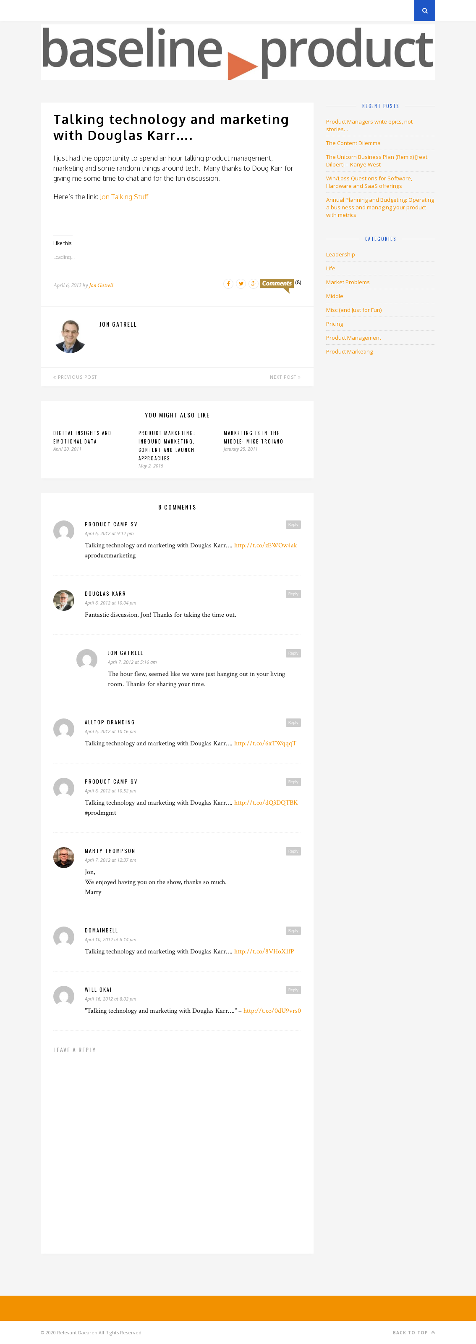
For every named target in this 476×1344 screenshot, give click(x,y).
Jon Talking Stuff (124, 197)
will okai (98, 989)
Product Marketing (349, 351)
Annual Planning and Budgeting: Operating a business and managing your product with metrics (380, 207)
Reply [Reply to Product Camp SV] (293, 524)
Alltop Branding (110, 722)
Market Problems (348, 282)
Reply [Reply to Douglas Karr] (293, 593)
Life (330, 268)
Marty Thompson (110, 850)
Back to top (414, 1332)
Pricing (334, 323)
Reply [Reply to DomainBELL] (293, 930)
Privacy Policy (99, 10)
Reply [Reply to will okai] (293, 989)
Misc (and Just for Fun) (354, 310)
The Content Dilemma (353, 143)
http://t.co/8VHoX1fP (264, 951)
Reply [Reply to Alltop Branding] (293, 722)
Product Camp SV (111, 524)
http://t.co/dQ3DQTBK (266, 802)
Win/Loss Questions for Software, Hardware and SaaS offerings (369, 182)
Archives (53, 10)
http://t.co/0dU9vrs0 (272, 1010)
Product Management (353, 337)
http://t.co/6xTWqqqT (265, 743)
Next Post (285, 377)
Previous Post (75, 377)
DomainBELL (101, 930)
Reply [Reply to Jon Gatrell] (293, 652)
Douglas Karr (105, 593)
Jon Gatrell (101, 285)
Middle (334, 296)
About (141, 10)
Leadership (340, 254)
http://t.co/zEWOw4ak (265, 545)
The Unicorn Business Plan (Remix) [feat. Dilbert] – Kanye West (377, 160)
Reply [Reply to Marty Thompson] (293, 850)
